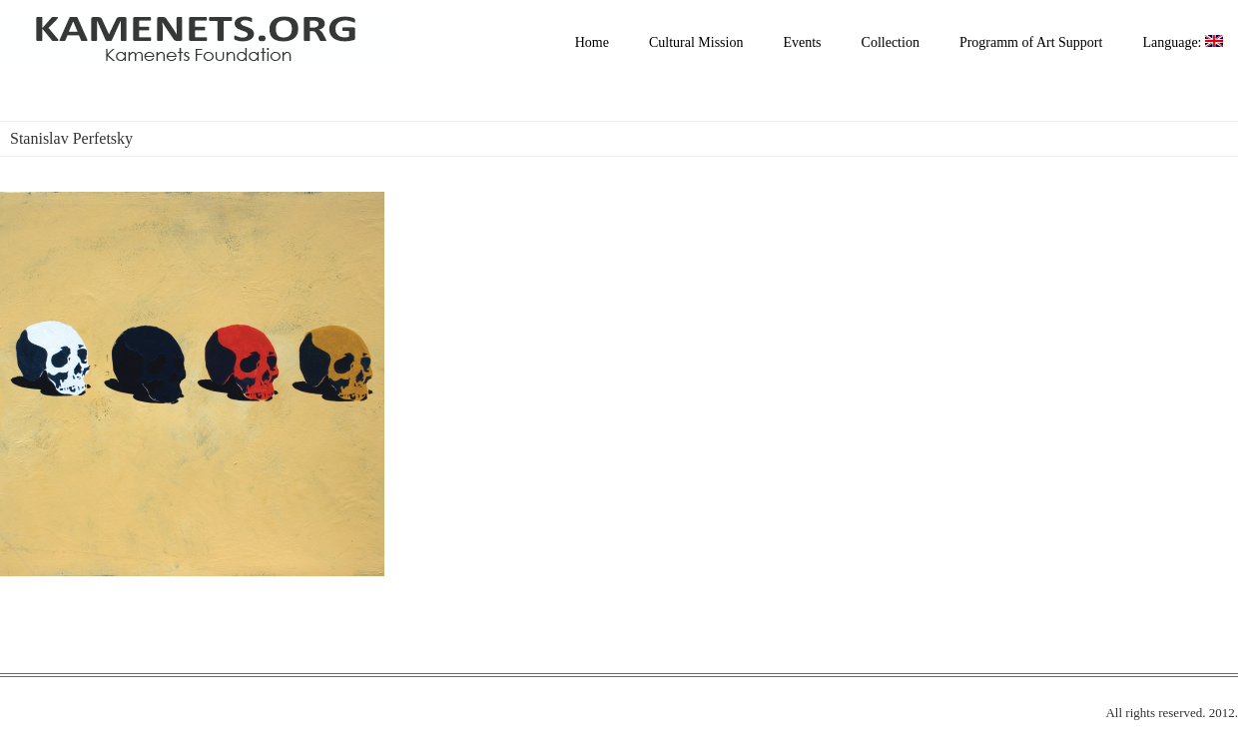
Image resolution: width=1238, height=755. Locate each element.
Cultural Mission (696, 42)
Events (802, 42)
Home (592, 42)
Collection (891, 42)
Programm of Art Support (1031, 42)
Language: (1182, 42)
